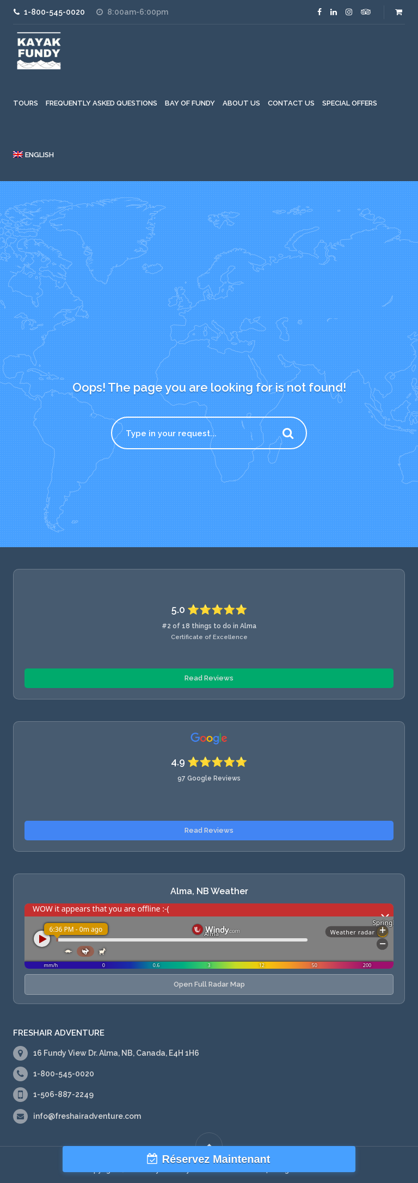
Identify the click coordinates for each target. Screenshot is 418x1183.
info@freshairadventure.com (87, 1116)
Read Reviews (209, 678)
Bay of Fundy (190, 103)
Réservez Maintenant (216, 1159)
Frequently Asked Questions (101, 103)
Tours (25, 103)
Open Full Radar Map (209, 984)
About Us (241, 103)
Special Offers (349, 103)
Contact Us (291, 103)
